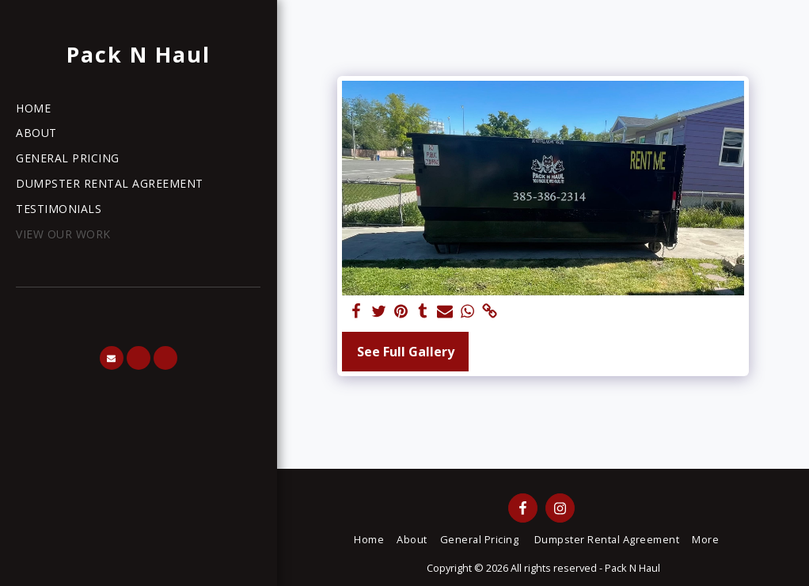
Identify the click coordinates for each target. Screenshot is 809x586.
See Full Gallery (405, 351)
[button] (111, 358)
